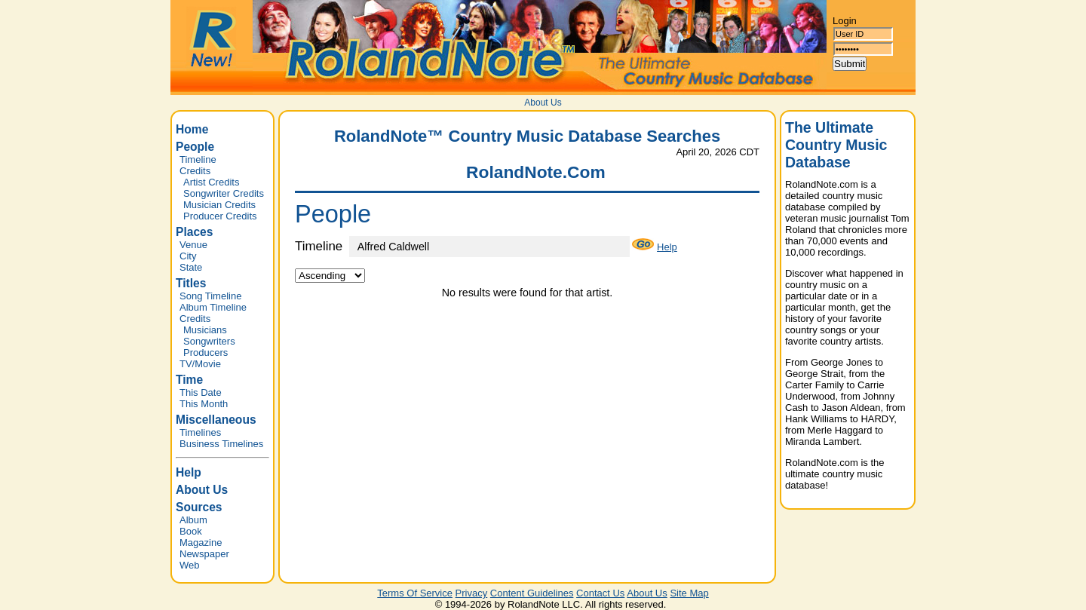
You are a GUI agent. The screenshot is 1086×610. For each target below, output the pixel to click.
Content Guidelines (532, 593)
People (195, 146)
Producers (205, 352)
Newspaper (204, 553)
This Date (200, 392)
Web (189, 565)
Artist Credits (211, 182)
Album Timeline (213, 307)
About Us (542, 102)
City (187, 256)
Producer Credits (220, 216)
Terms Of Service (414, 593)
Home (192, 129)
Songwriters (209, 341)
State (190, 267)
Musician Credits (219, 204)
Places (194, 231)
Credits (194, 170)
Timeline (197, 159)
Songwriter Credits (223, 193)
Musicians (205, 330)
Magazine (200, 542)
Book (190, 531)
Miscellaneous (216, 419)
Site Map (689, 593)
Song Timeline (210, 296)
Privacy (472, 593)
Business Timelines (221, 443)
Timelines (200, 432)
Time (189, 379)
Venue (193, 244)
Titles (191, 283)
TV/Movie (200, 363)
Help (188, 472)
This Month (203, 403)
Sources (199, 507)
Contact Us (600, 593)
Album (193, 520)
